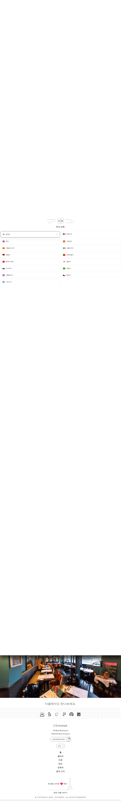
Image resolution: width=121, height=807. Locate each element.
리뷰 (60, 760)
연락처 (61, 767)
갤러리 (61, 756)
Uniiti (64, 793)
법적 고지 (60, 771)
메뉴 (60, 764)
